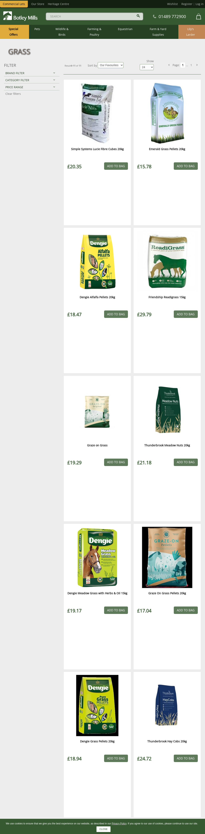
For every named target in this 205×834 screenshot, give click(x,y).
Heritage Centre (58, 4)
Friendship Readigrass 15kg (167, 297)
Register (186, 4)
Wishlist (172, 4)
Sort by (92, 65)
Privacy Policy (119, 823)
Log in (200, 4)
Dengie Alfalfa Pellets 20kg (97, 297)
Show (150, 61)
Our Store (37, 4)
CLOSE (103, 829)
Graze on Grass (97, 445)
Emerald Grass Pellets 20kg (167, 149)
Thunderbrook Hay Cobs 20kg (167, 741)
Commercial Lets (14, 4)
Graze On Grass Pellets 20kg (167, 593)
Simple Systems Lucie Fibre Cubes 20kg (97, 149)
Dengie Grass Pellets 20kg (97, 741)
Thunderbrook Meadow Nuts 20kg (167, 445)
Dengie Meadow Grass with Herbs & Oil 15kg (97, 593)
